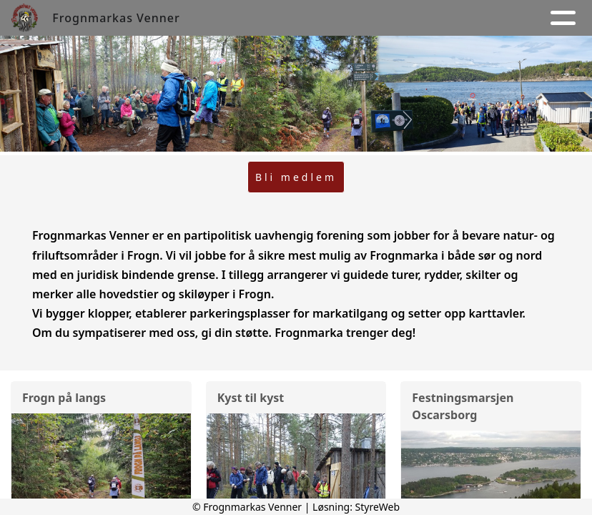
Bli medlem (296, 177)
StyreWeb (377, 507)
